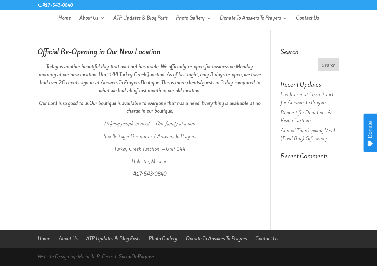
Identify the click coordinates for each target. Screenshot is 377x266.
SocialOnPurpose (136, 256)
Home (64, 18)
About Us (88, 18)
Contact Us (307, 18)
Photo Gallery (190, 18)
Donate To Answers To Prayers (250, 18)
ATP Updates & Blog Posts (140, 18)
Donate (370, 134)
